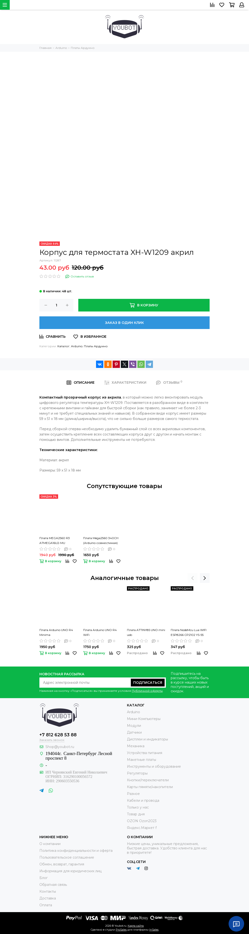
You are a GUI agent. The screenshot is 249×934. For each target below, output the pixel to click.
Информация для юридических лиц (70, 871)
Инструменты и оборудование (154, 766)
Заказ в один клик (124, 322)
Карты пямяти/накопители (150, 787)
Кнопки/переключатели (148, 780)
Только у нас (138, 807)
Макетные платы (141, 759)
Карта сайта (136, 925)
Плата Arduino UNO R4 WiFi (100, 632)
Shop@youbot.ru (59, 747)
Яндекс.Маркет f (142, 828)
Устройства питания (144, 753)
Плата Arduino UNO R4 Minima (56, 632)
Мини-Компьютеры (143, 719)
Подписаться (147, 682)
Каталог (63, 346)
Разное (133, 794)
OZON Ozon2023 (142, 821)
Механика (135, 746)
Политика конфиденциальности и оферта (76, 850)
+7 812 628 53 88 (58, 735)
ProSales (121, 929)
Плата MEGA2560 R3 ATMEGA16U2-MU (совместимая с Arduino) (57, 540)
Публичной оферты (147, 691)
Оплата (45, 905)
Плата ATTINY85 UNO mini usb (146, 632)
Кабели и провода (143, 800)
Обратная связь (53, 884)
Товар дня (136, 814)
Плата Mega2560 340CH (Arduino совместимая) (100, 540)
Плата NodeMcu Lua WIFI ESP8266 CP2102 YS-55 (188, 632)
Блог (43, 878)
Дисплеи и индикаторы (147, 739)
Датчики (134, 732)
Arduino (76, 346)
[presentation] (192, 578)
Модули (134, 725)
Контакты (47, 891)
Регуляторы (137, 773)
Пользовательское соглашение (66, 857)
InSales (154, 929)
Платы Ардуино (96, 346)
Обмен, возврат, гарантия (61, 864)
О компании (50, 844)
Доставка (47, 898)
